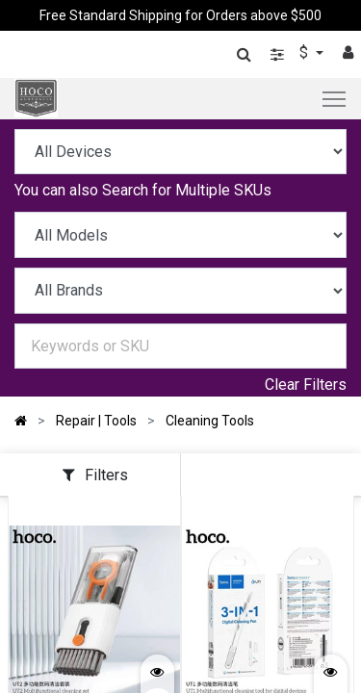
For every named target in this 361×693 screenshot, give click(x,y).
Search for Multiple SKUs (186, 190)
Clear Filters (306, 384)
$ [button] (305, 52)
